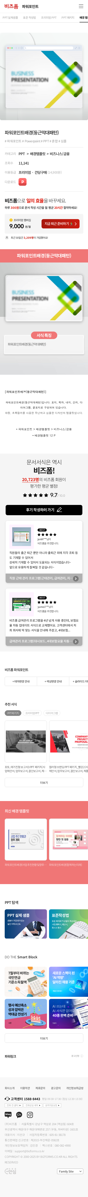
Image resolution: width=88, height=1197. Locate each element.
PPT (22, 153)
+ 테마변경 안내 (20, 681)
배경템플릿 (37, 153)
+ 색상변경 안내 (53, 681)
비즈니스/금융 (59, 153)
